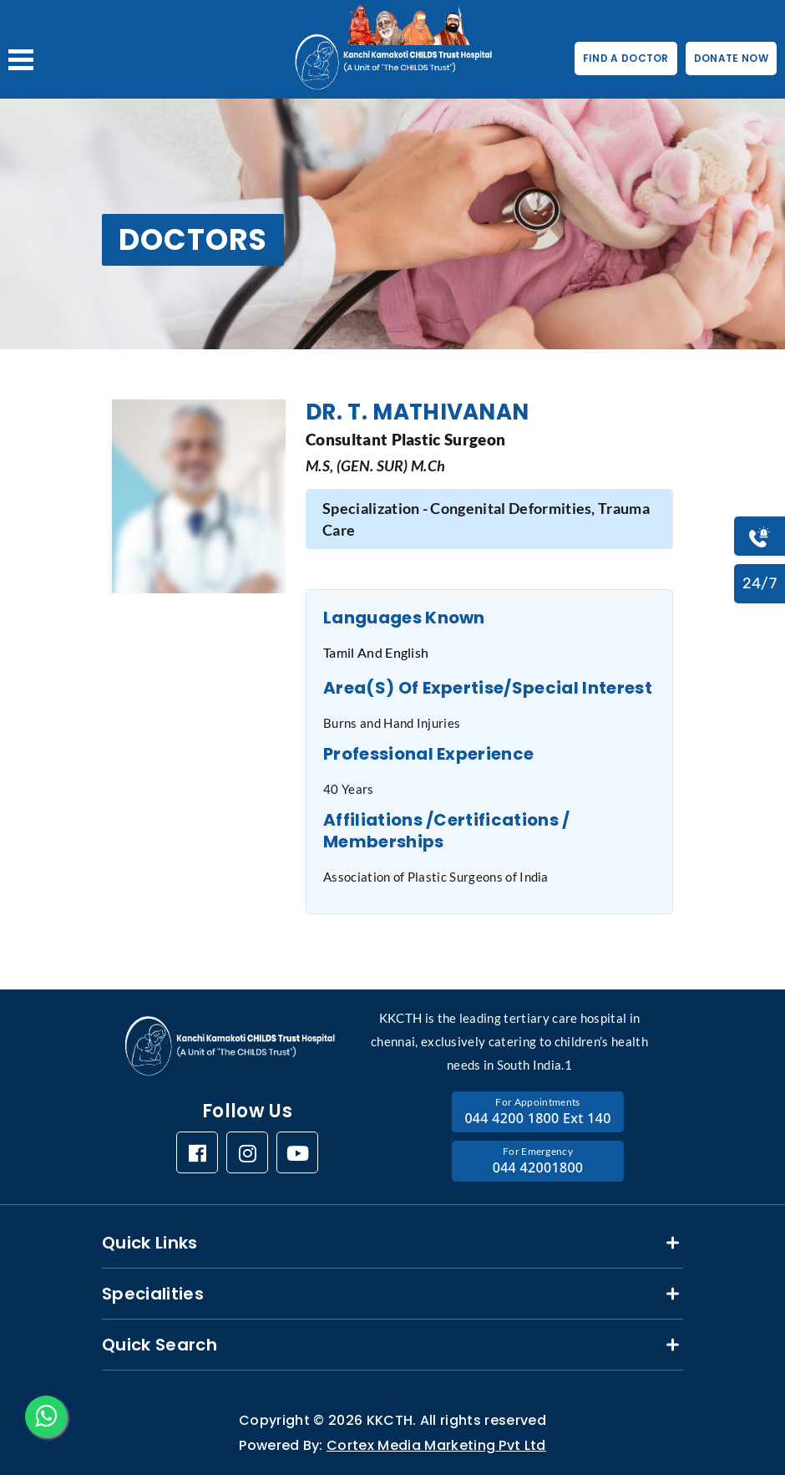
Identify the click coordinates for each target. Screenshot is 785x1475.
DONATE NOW (731, 58)
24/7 (759, 583)
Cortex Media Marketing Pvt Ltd (436, 1445)
